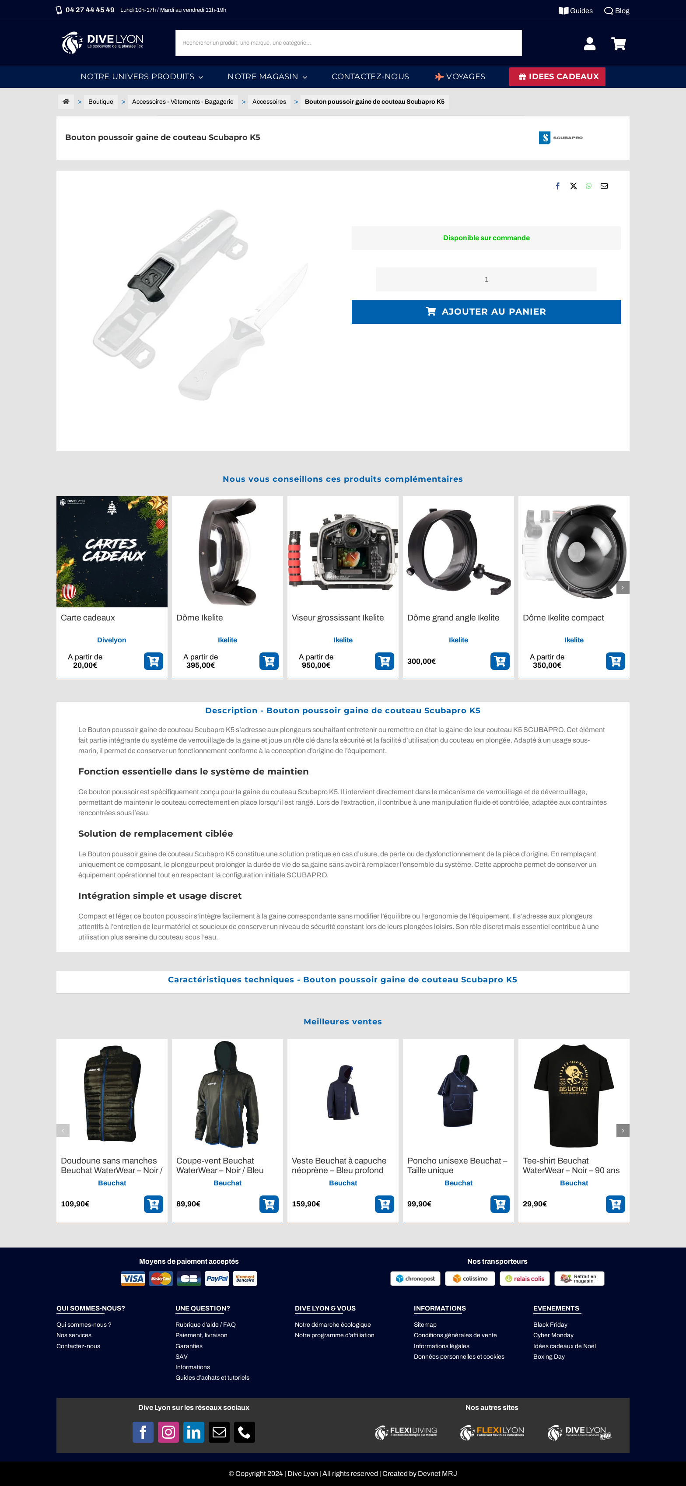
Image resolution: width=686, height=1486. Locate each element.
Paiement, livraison (201, 1335)
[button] (63, 587)
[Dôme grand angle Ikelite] (458, 500)
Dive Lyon (302, 1473)
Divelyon (111, 640)
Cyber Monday (553, 1335)
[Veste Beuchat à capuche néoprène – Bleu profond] (343, 1043)
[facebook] (143, 1432)
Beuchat (112, 1183)
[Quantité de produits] (486, 279)
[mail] (219, 1432)
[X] (573, 186)
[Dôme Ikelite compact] (574, 500)
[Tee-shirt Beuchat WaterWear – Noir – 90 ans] (574, 1043)
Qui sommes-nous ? (84, 1324)
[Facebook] (558, 186)
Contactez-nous (78, 1346)
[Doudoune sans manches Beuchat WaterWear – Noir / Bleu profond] (112, 1043)
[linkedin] (193, 1432)
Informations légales (441, 1346)
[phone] (244, 1432)
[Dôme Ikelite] (227, 500)
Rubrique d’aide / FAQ (205, 1324)
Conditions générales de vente (455, 1335)
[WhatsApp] (588, 186)
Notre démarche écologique (333, 1324)
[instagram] (168, 1432)
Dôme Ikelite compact (563, 617)
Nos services (73, 1335)
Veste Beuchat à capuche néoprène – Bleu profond (339, 1165)
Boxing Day (549, 1356)
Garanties (189, 1346)
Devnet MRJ (437, 1473)
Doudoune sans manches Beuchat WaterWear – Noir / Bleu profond (112, 1170)
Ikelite (227, 640)
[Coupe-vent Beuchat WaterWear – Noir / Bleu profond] (227, 1043)
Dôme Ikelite (199, 617)
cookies (493, 1356)
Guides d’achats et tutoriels (212, 1377)
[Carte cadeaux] (112, 500)
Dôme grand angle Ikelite (453, 617)
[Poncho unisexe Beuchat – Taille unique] (458, 1043)
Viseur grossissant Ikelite (338, 617)
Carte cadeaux (88, 617)
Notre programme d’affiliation (334, 1335)
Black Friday (550, 1324)
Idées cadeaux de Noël (564, 1346)
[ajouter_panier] (153, 661)
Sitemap (425, 1324)
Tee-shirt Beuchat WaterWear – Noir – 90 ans (571, 1165)
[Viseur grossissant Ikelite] (343, 500)
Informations (192, 1367)
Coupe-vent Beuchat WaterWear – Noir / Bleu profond (220, 1170)
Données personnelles (445, 1356)
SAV (181, 1356)
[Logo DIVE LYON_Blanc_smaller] (104, 30)
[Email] (604, 186)
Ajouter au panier (486, 311)
